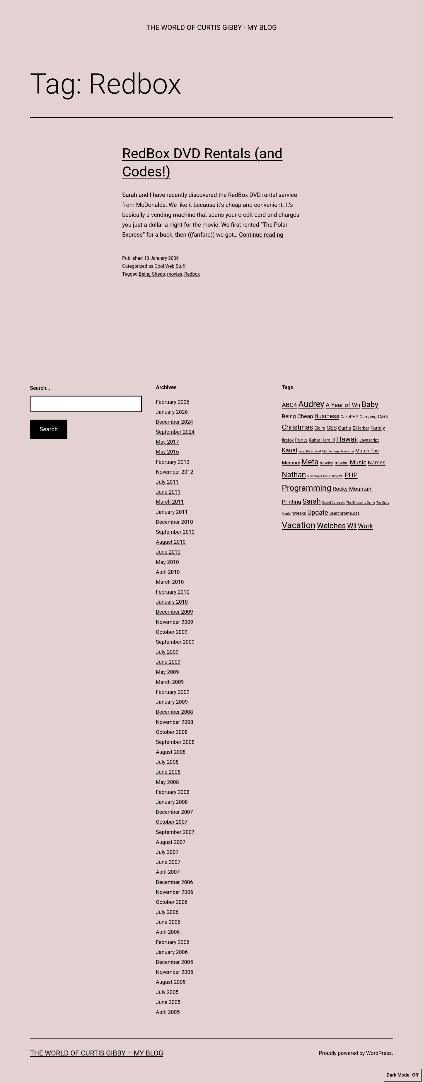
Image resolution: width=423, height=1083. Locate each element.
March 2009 (170, 682)
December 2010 (174, 522)
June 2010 (168, 552)
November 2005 (174, 972)
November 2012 (174, 472)
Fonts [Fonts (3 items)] (301, 440)
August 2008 (171, 752)
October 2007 (171, 822)
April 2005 (168, 1012)
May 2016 (167, 452)
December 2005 (174, 962)
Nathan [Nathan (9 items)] (294, 474)
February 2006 (173, 942)
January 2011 (172, 512)
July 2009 (167, 652)
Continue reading (261, 234)
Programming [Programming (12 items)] (306, 488)
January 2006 (172, 952)
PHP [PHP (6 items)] (350, 475)
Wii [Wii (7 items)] (352, 526)
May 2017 (167, 442)
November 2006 (174, 892)
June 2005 (168, 1002)
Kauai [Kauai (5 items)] (289, 450)
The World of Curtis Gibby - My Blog (211, 27)
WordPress (379, 1053)
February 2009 (173, 692)
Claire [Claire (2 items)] (319, 428)
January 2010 (172, 602)
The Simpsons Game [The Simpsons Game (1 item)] (360, 502)
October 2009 (171, 632)
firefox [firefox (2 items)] (288, 440)
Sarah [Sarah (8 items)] (312, 501)
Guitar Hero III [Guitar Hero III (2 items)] (322, 440)
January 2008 (172, 802)
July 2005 (167, 992)
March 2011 (170, 502)
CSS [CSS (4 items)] (331, 427)
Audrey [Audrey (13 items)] (311, 404)
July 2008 (167, 762)
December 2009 (174, 612)
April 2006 (168, 932)
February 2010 (173, 592)
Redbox (192, 274)
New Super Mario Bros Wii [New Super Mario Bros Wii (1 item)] (325, 476)
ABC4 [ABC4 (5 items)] (289, 405)
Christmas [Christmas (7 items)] (297, 427)
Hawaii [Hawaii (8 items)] (347, 439)
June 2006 (168, 922)
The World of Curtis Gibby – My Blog (96, 1053)
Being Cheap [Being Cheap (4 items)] (297, 416)
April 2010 (168, 572)
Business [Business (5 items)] (327, 416)
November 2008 (174, 722)
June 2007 (168, 862)
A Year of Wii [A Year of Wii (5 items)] (342, 405)
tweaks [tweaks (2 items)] (299, 513)
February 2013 (173, 462)
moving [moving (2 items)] (341, 463)
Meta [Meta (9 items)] (309, 461)
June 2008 (168, 772)
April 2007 (168, 872)
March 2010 (170, 582)
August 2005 (171, 982)
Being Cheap (152, 274)
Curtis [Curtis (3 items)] (344, 428)
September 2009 (175, 642)
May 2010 (167, 562)
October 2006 (171, 902)
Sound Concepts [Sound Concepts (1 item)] (333, 502)
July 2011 (167, 482)
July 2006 (167, 912)
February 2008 (173, 792)
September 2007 (175, 832)
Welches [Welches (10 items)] (331, 525)
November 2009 (174, 622)
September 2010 (175, 532)
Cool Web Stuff (170, 266)
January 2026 (172, 412)
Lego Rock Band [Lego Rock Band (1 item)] (310, 451)
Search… (40, 388)
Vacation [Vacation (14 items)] (298, 525)
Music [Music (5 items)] (358, 462)
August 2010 (171, 542)
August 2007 (171, 842)
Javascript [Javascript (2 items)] (369, 440)
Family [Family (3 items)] (378, 428)
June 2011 (168, 492)
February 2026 (173, 402)
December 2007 (174, 812)
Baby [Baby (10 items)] (369, 404)
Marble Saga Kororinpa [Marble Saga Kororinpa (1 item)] (338, 451)
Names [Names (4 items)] (377, 462)
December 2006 (174, 882)
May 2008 (167, 782)
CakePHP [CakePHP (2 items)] (349, 416)
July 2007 (167, 852)
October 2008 (171, 732)
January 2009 (172, 702)
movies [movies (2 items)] (326, 463)
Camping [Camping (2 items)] (368, 416)
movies (174, 274)
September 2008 (175, 742)
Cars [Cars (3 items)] (383, 416)
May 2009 (167, 672)
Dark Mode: (403, 1075)
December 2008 (174, 712)
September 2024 (175, 432)
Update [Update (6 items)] (317, 512)
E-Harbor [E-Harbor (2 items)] (361, 428)
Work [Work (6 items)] (365, 526)
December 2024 (174, 422)
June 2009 (168, 662)
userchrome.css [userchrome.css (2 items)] (344, 513)
